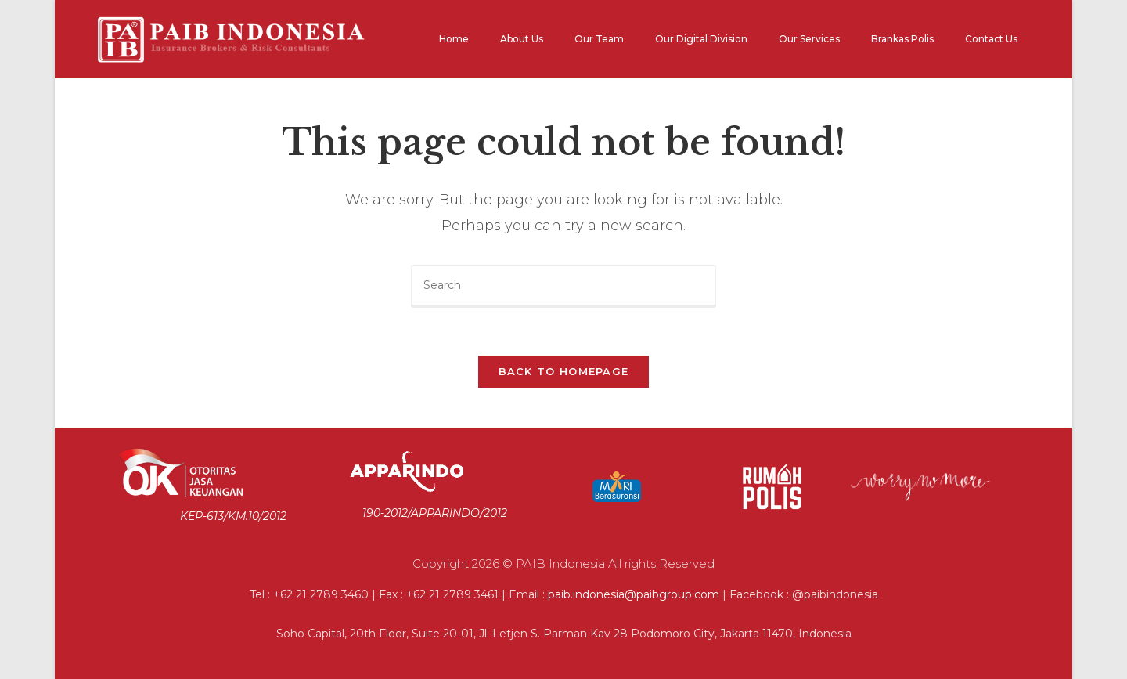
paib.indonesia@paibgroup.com (633, 594)
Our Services (809, 39)
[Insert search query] (563, 286)
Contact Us (991, 39)
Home (454, 39)
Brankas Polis (902, 39)
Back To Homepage (564, 371)
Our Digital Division (701, 39)
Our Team (599, 39)
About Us (521, 39)
